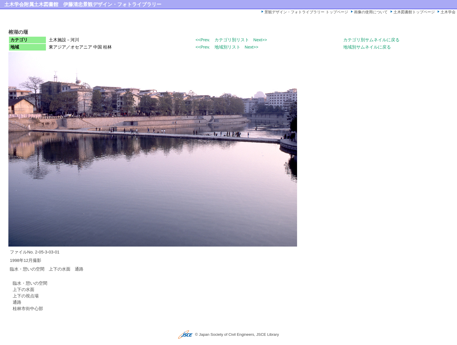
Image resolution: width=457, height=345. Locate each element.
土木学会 (448, 12)
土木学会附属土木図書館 (31, 4)
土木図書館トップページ (414, 12)
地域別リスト (227, 47)
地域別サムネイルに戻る (367, 47)
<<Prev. (202, 40)
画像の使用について (371, 12)
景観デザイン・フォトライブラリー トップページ (306, 12)
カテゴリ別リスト (231, 40)
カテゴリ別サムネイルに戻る (371, 40)
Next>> (260, 40)
